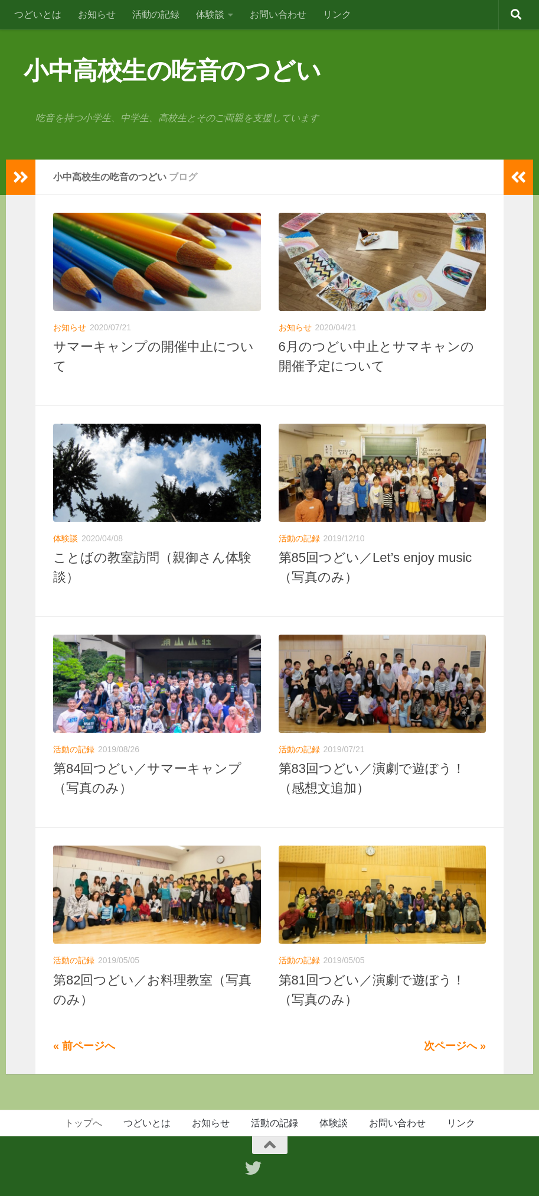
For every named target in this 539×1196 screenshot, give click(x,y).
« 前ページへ (84, 1046)
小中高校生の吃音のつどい (172, 70)
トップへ (83, 1123)
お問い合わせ (278, 14)
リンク (337, 14)
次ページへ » (455, 1046)
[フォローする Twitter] (253, 1168)
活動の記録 (155, 14)
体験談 (210, 14)
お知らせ (97, 14)
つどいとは (37, 14)
